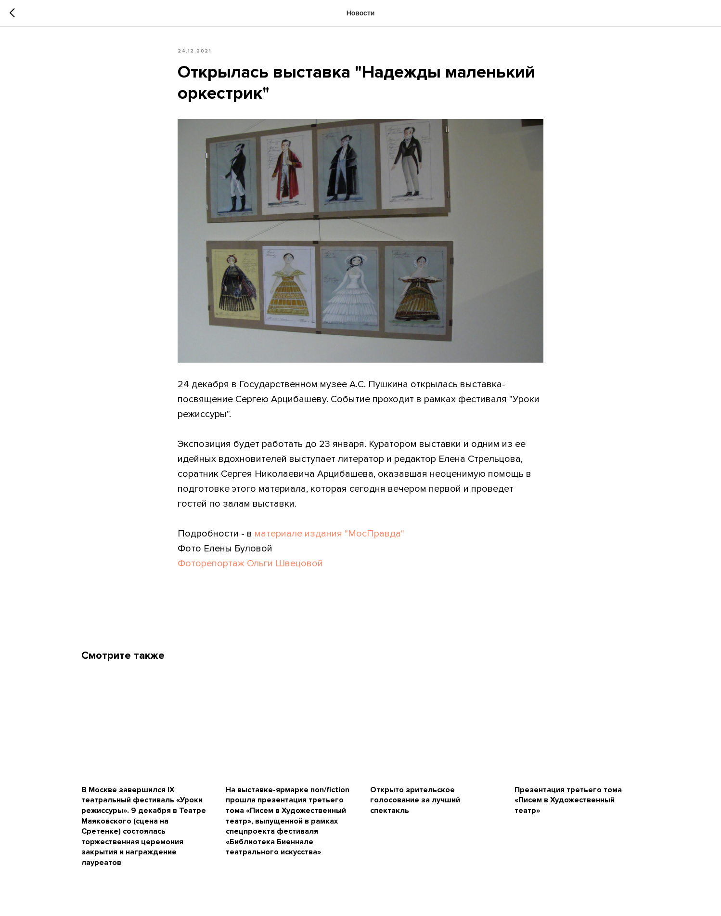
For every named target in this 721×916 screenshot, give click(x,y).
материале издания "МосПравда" (329, 533)
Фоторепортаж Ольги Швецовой (250, 563)
